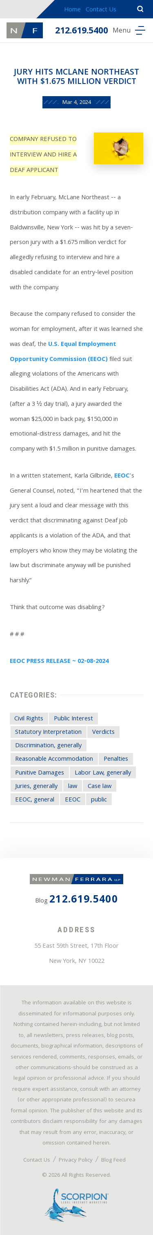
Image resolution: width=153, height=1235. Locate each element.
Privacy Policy (76, 1160)
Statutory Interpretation (48, 732)
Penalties (116, 759)
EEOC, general (34, 800)
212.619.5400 (81, 31)
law (72, 787)
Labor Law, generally (103, 773)
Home (72, 10)
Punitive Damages (39, 773)
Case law (99, 787)
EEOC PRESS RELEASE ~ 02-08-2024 (59, 661)
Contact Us (101, 10)
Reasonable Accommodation (54, 759)
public (99, 800)
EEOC (121, 476)
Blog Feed (113, 1160)
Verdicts (103, 732)
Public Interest (73, 719)
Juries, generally (36, 787)
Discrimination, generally (48, 746)
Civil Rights (28, 719)
